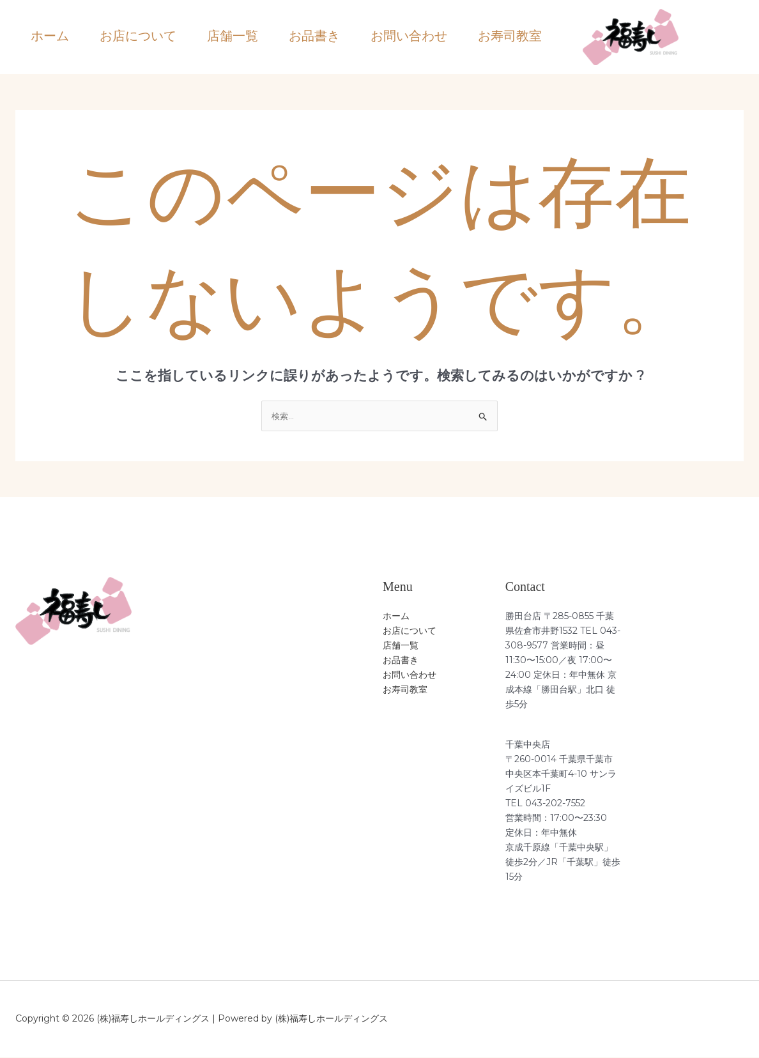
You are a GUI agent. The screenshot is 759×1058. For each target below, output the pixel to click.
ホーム (50, 36)
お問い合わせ (409, 36)
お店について (138, 36)
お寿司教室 (510, 36)
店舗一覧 (232, 36)
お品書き (314, 36)
